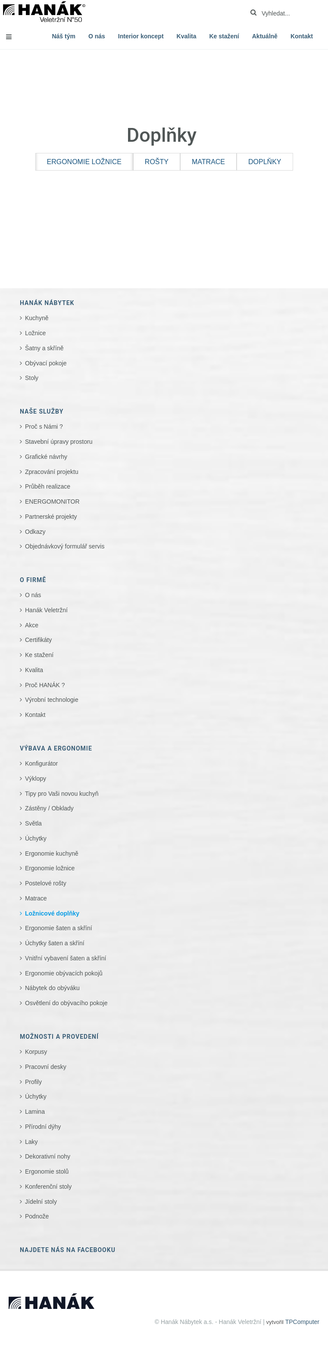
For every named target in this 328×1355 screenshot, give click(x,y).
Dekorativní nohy (47, 1156)
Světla (33, 823)
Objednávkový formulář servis (64, 546)
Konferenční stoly (48, 1186)
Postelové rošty (45, 883)
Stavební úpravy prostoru (58, 441)
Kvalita (187, 36)
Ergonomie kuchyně (51, 853)
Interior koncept (141, 36)
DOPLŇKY (264, 161)
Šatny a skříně (44, 348)
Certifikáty (38, 639)
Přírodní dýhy (43, 1126)
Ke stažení (224, 36)
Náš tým (63, 36)
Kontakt (302, 36)
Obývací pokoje (46, 363)
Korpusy (36, 1051)
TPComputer (302, 1321)
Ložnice (35, 333)
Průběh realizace (47, 486)
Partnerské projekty (51, 516)
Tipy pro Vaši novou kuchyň (61, 793)
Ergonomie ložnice (50, 868)
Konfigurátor (41, 763)
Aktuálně (265, 36)
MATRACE (208, 161)
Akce (31, 625)
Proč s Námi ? (44, 426)
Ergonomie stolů (47, 1171)
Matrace (36, 898)
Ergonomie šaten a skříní (58, 928)
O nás (96, 36)
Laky (31, 1141)
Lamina (35, 1111)
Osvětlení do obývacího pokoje (66, 1003)
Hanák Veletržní (46, 610)
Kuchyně (36, 318)
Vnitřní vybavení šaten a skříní (65, 958)
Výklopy (35, 778)
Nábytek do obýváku (52, 987)
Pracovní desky (45, 1066)
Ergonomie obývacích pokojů (64, 973)
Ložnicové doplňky (52, 913)
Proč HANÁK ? (45, 685)
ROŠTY (157, 161)
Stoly (31, 377)
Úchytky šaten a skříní (54, 943)
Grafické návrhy (46, 456)
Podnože (37, 1216)
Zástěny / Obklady (49, 808)
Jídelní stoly (41, 1201)
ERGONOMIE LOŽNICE (84, 161)
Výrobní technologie (51, 699)
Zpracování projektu (51, 471)
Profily (33, 1081)
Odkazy (35, 531)
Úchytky (36, 838)
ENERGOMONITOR (52, 501)
